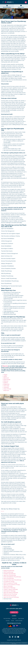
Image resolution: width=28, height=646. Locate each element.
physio (20, 79)
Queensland (14, 618)
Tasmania (7, 620)
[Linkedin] (10, 637)
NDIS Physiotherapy (6, 273)
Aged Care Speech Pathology (10, 592)
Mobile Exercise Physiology (10, 594)
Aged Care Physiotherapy (9, 575)
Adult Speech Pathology (9, 591)
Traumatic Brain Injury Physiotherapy (12, 580)
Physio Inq (5, 366)
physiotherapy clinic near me (8, 414)
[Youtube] (18, 637)
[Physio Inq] (9, 2)
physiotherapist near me (13, 413)
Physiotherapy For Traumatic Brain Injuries (11, 286)
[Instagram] (15, 637)
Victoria (12, 620)
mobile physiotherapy (15, 183)
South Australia (21, 618)
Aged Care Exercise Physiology (11, 597)
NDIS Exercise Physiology (9, 595)
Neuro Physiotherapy (6, 283)
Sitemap (15, 643)
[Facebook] (12, 637)
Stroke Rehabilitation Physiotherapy (10, 281)
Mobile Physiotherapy (6, 271)
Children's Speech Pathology (10, 589)
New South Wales (7, 618)
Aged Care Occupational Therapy (11, 584)
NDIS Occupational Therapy (10, 583)
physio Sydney (21, 170)
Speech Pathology (8, 586)
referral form (4, 475)
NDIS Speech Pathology (9, 587)
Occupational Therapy (8, 581)
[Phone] (26, 2)
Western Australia (19, 620)
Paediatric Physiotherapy (7, 276)
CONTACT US (14, 612)
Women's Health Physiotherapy (9, 278)
